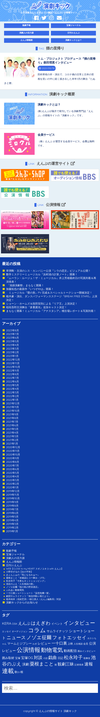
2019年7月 (12, 509)
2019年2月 (12, 527)
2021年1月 (12, 443)
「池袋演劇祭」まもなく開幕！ (25, 285)
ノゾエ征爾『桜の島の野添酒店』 (23, 587)
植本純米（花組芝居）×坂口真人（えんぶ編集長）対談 (33, 599)
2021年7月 (12, 421)
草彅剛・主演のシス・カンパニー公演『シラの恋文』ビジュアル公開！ (48, 270)
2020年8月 (12, 461)
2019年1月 (12, 531)
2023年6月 (12, 337)
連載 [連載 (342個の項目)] (8, 670)
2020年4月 (12, 476)
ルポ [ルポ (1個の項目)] (34, 643)
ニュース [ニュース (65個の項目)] (16, 637)
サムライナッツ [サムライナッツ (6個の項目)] (57, 631)
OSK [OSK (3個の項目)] (14, 623)
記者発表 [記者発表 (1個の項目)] (79, 664)
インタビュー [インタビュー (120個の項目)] (79, 623)
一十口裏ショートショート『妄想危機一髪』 (28, 593)
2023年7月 (12, 334)
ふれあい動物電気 (15, 590)
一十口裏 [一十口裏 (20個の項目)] (59, 643)
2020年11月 (13, 450)
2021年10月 (13, 410)
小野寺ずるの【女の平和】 (19, 571)
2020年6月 (12, 469)
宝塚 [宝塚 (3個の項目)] (17, 658)
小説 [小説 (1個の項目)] (45, 658)
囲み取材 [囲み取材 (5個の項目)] (8, 658)
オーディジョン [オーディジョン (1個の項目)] (19, 631)
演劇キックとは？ (73, 40)
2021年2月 (12, 439)
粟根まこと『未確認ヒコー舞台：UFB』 (26, 577)
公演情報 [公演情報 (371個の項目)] (28, 649)
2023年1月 (12, 355)
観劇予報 (26, 25)
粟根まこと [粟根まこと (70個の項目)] (42, 664)
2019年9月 (12, 502)
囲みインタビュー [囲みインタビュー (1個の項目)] (87, 651)
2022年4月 (12, 388)
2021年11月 (12, 407)
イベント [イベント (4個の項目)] (57, 623)
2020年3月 (12, 480)
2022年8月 (12, 374)
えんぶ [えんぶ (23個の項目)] (24, 623)
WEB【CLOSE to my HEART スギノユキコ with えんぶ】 (34, 568)
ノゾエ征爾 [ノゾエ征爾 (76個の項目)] (39, 637)
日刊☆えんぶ (73, 32)
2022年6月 (12, 381)
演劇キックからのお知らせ (22, 602)
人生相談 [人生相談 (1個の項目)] (78, 643)
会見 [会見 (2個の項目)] (85, 643)
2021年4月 (12, 432)
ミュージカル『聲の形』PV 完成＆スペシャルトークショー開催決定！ (49, 292)
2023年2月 (12, 352)
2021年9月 (12, 414)
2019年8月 (12, 505)
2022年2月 (12, 396)
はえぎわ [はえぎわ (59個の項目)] (41, 623)
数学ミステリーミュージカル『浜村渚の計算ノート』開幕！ (42, 274)
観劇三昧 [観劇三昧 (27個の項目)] (66, 663)
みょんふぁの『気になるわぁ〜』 (23, 574)
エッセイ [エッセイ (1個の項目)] (6, 631)
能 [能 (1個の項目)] (56, 664)
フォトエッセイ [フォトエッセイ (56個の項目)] (69, 637)
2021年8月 (12, 418)
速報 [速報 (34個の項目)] (88, 663)
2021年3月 (12, 436)
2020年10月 (13, 454)
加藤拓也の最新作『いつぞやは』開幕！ (30, 289)
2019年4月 (12, 520)
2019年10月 (13, 498)
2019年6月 (12, 513)
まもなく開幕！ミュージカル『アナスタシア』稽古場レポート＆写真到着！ (51, 310)
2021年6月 (12, 425)
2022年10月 (13, 366)
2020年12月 (13, 447)
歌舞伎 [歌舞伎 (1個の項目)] (87, 658)
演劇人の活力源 (26, 32)
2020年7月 (12, 465)
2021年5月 (12, 429)
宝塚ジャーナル (73, 25)
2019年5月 (12, 516)
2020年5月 (12, 472)
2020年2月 (12, 483)
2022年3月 (12, 392)
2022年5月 (12, 385)
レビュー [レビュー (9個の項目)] (44, 643)
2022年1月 (12, 399)
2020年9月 (12, 458)
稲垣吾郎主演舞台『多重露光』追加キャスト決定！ (36, 307)
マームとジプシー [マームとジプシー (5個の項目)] (19, 643)
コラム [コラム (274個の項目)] (37, 630)
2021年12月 (13, 403)
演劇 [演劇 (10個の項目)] (25, 664)
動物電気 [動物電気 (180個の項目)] (52, 649)
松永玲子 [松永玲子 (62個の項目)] (73, 657)
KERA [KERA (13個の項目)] (6, 623)
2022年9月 (12, 370)
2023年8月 (12, 330)
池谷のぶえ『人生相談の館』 (20, 583)
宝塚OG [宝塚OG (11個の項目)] (27, 658)
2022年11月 (13, 363)
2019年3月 (12, 523)
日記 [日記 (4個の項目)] (60, 658)
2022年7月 (12, 377)
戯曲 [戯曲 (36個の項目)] (52, 657)
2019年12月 (13, 491)
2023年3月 (12, 348)
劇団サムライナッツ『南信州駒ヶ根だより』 (28, 596)
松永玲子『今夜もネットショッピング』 (26, 580)
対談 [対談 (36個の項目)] (38, 657)
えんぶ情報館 (26, 40)
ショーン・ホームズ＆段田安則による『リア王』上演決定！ (42, 303)
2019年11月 (12, 494)
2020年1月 (12, 487)
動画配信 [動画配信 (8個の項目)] (70, 651)
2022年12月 (13, 359)
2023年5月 (12, 341)
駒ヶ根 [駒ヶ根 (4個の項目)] (19, 672)
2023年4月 (12, 345)
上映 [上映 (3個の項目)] (70, 643)
